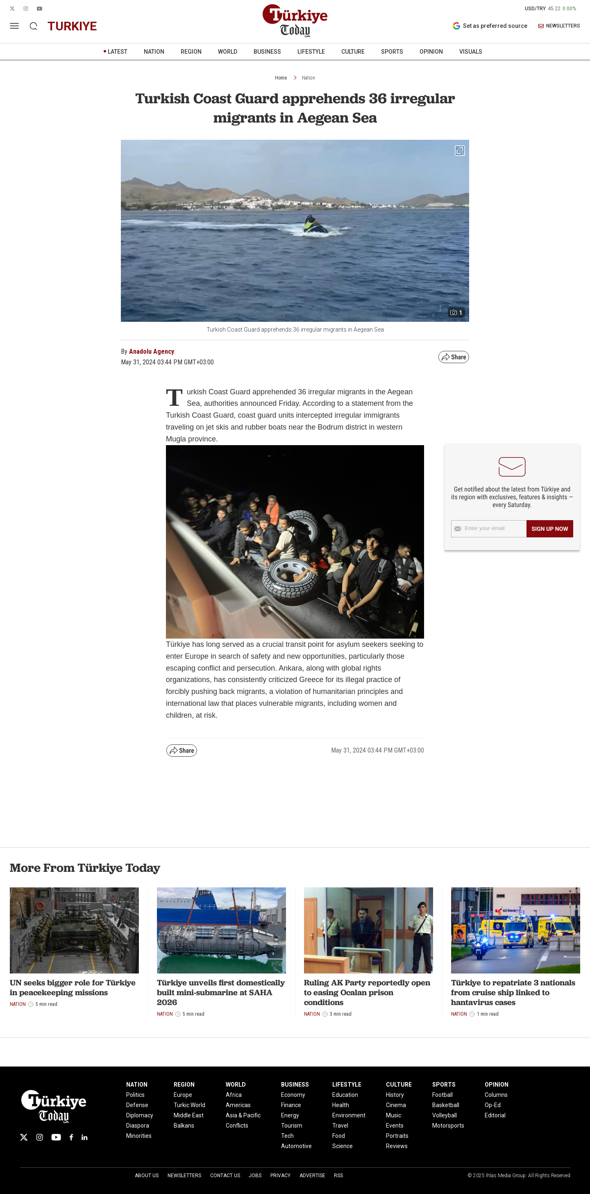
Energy (290, 1115)
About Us (147, 1176)
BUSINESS (267, 52)
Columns (496, 1095)
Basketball (445, 1105)
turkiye (72, 26)
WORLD (227, 52)
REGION (191, 52)
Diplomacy (139, 1115)
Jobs (255, 1176)
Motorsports (448, 1125)
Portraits (397, 1136)
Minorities (139, 1136)
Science (342, 1146)
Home (281, 77)
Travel (340, 1125)
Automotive (296, 1146)
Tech (287, 1136)
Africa (234, 1095)
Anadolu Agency (151, 351)
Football (442, 1095)
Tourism (291, 1125)
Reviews (397, 1146)
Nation (308, 77)
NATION (154, 52)
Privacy (280, 1176)
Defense (137, 1105)
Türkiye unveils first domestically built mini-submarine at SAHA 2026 (221, 992)
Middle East (189, 1115)
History (395, 1095)
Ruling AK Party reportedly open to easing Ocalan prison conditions (367, 992)
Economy (293, 1095)
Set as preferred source (489, 26)
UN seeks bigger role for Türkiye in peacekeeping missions (73, 987)
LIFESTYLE (311, 52)
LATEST (117, 52)
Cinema (396, 1105)
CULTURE (353, 52)
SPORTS (392, 52)
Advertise (312, 1176)
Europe (183, 1095)
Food (338, 1136)
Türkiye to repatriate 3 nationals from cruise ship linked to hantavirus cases (513, 992)
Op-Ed (493, 1105)
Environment (348, 1115)
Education (345, 1095)
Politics (135, 1095)
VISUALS (470, 52)
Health (340, 1105)
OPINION (431, 52)
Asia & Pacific (243, 1115)
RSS (338, 1176)
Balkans (184, 1125)
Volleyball (444, 1115)
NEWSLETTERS (559, 26)
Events (395, 1125)
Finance (291, 1105)
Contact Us (225, 1176)
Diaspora (137, 1125)
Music (393, 1115)
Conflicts (237, 1125)
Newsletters (184, 1176)
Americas (238, 1105)
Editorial (495, 1115)
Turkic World (189, 1105)
